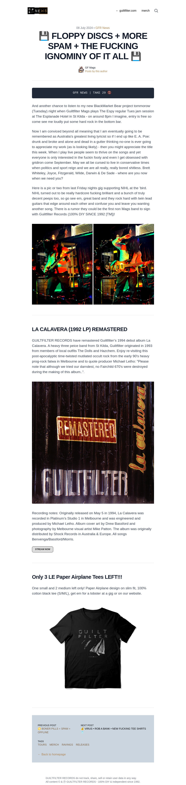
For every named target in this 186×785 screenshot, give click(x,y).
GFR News (103, 27)
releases (82, 744)
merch (146, 10)
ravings (67, 744)
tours (42, 744)
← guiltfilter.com (126, 10)
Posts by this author (96, 71)
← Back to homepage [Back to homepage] (52, 754)
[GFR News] (39, 10)
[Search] (156, 11)
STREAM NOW (42, 549)
